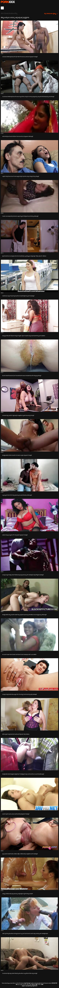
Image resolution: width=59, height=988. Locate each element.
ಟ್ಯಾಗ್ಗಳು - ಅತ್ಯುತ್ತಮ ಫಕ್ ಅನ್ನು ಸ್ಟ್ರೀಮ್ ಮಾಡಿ (8, 2)
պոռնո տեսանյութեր (36, 983)
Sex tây (42, 983)
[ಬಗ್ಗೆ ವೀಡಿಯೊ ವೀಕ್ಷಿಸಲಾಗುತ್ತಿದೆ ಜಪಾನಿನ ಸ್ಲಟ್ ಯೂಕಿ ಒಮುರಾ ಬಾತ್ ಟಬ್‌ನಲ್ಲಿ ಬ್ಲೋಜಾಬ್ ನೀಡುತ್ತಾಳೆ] (29, 794)
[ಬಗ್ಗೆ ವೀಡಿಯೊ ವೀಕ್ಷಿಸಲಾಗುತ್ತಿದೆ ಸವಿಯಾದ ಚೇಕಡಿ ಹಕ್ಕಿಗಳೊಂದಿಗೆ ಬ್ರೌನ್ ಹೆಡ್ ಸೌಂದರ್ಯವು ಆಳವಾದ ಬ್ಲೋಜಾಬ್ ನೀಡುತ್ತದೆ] (29, 37)
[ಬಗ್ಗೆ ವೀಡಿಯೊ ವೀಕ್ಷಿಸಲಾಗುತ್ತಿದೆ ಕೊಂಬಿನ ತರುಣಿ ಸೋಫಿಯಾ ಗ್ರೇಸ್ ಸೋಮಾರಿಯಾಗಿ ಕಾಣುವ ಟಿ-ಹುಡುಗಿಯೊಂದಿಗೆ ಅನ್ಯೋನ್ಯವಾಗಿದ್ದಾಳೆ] (29, 355)
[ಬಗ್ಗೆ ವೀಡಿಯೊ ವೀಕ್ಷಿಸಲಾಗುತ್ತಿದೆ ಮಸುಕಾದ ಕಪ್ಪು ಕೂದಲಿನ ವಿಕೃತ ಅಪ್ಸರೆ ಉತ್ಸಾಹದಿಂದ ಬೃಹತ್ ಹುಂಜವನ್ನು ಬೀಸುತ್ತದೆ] (29, 395)
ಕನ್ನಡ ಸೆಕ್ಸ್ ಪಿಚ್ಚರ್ (27, 983)
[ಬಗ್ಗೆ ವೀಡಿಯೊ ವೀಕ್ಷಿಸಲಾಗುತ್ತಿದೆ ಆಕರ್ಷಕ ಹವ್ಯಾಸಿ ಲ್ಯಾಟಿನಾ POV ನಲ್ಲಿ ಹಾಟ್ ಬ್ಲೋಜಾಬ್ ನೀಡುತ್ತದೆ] (29, 515)
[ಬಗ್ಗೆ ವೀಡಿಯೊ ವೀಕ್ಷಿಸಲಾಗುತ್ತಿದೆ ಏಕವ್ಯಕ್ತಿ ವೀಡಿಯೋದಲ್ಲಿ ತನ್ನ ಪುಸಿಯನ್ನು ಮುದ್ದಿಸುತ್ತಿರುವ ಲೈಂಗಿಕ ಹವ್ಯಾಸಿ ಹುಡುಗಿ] (29, 874)
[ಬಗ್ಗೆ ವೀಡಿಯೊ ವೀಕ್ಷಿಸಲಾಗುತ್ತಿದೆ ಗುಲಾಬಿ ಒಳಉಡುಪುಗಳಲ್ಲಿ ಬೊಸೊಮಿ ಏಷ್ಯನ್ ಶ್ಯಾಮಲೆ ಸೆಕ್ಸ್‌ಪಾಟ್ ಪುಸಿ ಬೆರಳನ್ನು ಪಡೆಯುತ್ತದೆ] (29, 196)
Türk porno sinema (47, 983)
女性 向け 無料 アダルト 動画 (37, 984)
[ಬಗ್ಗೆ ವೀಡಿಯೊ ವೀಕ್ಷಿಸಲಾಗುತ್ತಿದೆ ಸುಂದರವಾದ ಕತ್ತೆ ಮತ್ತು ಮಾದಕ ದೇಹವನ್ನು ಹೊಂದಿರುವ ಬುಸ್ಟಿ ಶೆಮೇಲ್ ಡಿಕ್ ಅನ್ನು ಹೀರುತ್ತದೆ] (29, 953)
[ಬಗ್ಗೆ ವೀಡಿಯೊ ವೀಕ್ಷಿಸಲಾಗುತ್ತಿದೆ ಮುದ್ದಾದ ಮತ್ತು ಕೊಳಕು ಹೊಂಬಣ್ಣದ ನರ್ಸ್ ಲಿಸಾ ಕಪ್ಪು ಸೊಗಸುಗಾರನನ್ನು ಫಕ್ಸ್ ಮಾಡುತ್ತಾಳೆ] (29, 674)
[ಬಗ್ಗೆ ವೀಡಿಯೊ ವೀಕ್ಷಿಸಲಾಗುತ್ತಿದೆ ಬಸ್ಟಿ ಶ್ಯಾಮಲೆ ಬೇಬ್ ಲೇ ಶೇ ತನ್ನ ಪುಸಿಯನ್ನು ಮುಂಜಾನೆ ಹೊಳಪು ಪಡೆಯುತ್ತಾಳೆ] (29, 475)
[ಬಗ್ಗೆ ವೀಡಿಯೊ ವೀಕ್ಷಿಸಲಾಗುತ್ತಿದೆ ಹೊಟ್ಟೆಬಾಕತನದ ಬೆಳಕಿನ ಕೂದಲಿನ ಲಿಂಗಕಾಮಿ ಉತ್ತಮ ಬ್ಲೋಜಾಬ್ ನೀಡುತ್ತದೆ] (29, 435)
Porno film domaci (20, 983)
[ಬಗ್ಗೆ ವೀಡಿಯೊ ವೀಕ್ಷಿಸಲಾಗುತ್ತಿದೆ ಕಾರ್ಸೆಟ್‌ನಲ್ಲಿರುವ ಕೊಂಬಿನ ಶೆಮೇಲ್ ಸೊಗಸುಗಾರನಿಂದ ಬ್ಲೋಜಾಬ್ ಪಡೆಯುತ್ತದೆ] (29, 116)
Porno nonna (4, 983)
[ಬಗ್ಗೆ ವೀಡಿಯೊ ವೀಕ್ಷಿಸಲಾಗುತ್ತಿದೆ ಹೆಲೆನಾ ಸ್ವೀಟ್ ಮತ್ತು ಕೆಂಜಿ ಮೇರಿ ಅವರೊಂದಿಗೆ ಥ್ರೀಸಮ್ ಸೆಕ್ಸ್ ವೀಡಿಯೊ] (29, 714)
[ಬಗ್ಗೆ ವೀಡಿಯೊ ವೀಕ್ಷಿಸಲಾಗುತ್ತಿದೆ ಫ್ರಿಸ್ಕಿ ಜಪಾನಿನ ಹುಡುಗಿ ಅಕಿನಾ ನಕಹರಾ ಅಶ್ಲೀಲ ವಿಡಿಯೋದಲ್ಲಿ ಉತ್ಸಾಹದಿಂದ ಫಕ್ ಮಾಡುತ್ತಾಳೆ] (29, 834)
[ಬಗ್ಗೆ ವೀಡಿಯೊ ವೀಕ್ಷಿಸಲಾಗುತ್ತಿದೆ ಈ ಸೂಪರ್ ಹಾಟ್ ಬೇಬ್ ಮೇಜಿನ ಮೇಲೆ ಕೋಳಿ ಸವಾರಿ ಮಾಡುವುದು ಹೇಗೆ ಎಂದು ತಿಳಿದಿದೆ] (29, 634)
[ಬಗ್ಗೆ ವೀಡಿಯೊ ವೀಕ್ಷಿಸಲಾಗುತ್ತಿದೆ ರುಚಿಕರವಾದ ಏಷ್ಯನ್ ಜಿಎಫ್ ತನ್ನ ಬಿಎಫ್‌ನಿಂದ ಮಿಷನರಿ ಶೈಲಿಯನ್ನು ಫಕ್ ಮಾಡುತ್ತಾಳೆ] (29, 276)
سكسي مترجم (20, 984)
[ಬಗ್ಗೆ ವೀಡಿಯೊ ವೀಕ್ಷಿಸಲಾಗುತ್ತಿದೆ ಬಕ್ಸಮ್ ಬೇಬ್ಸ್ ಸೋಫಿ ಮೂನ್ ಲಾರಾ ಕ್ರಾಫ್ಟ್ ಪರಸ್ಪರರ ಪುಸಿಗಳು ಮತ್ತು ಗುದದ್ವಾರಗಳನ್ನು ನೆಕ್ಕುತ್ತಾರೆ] (29, 156)
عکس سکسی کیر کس (27, 984)
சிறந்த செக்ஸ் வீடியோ (11, 983)
